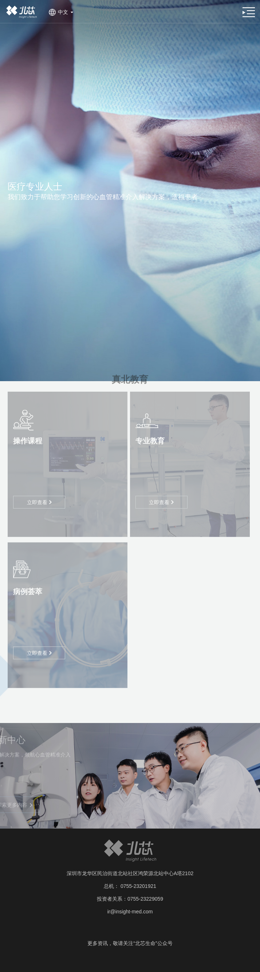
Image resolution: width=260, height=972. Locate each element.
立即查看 (39, 496)
